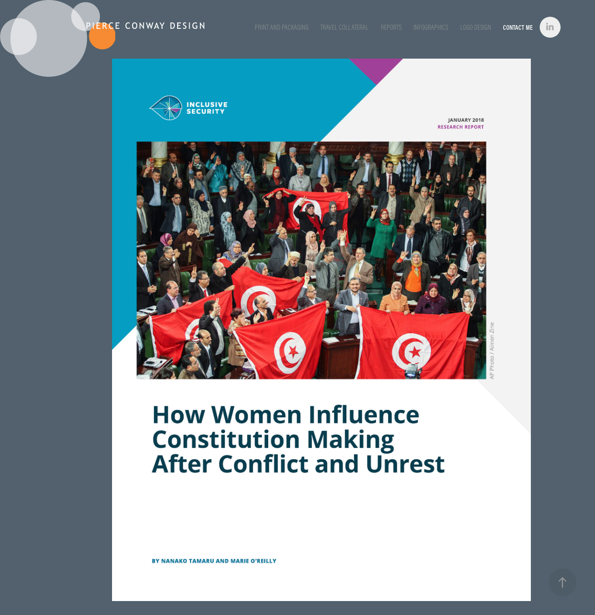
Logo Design (475, 27)
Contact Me (518, 27)
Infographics (430, 27)
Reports (391, 27)
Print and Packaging (282, 27)
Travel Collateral (344, 27)
